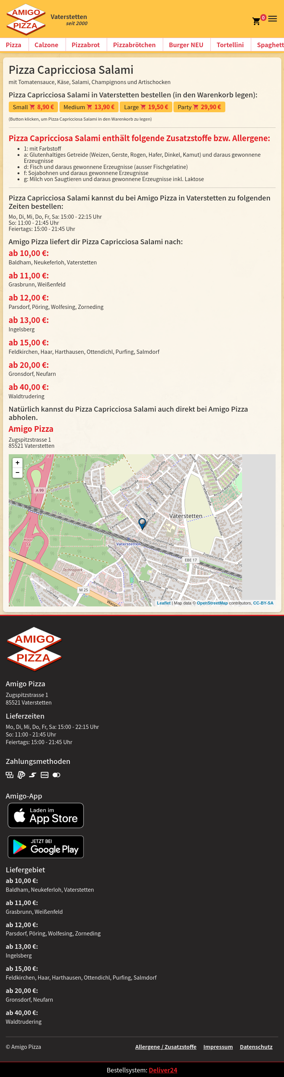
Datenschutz (256, 1046)
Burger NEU (186, 44)
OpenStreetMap (212, 603)
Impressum (218, 1046)
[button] (271, 17)
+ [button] (18, 463)
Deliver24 (163, 1069)
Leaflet (163, 603)
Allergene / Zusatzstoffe (166, 1046)
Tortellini (230, 44)
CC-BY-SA (263, 603)
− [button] (18, 472)
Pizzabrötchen (134, 44)
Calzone (46, 44)
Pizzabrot (86, 44)
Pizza (13, 44)
